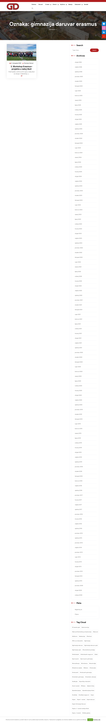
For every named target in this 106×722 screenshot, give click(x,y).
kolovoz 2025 (78, 95)
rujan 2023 (78, 205)
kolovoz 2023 (78, 209)
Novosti (41, 4)
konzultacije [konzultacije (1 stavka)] (76, 663)
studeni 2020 (78, 357)
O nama (47, 4)
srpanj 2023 (78, 214)
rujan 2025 (78, 91)
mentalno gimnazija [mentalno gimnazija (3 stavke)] (78, 677)
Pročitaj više (96, 719)
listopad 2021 (78, 309)
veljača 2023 (78, 238)
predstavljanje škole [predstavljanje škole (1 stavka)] (88, 690)
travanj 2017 (78, 500)
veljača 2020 (78, 400)
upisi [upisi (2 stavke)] (74, 699)
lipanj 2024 (78, 162)
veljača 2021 (78, 343)
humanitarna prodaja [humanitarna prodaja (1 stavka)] (89, 650)
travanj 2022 (78, 281)
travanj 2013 (78, 562)
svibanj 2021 (78, 328)
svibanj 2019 (78, 443)
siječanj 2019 (78, 462)
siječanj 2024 (78, 186)
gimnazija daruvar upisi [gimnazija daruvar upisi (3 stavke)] (91, 645)
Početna (34, 4)
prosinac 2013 (79, 552)
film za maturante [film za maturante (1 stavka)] (78, 641)
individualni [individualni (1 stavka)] (76, 654)
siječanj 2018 (78, 490)
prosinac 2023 (79, 190)
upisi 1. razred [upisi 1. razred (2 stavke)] (81, 699)
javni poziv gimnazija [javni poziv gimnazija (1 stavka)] (87, 659)
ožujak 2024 (78, 176)
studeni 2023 (78, 195)
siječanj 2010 (78, 581)
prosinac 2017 (79, 495)
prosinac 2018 (79, 466)
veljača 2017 (78, 504)
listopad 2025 (79, 86)
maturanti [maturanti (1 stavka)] (75, 672)
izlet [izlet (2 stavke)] (96, 654)
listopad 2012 (78, 576)
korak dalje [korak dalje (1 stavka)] (93, 663)
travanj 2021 (78, 333)
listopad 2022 (78, 257)
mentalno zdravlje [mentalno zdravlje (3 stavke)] (91, 677)
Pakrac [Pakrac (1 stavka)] (83, 686)
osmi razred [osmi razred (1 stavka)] (76, 686)
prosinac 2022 (79, 248)
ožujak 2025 (78, 119)
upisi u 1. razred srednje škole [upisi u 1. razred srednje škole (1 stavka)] (81, 708)
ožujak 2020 (78, 395)
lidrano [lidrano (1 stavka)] (86, 668)
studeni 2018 (78, 471)
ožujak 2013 (78, 566)
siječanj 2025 (78, 129)
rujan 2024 (78, 148)
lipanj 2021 (78, 324)
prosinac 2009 (79, 585)
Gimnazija (52, 29)
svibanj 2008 (78, 595)
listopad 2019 (78, 419)
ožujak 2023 (78, 233)
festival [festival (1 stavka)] (89, 636)
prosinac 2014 (79, 543)
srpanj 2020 (78, 376)
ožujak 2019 (78, 452)
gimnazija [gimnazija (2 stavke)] (87, 641)
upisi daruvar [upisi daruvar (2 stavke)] (91, 699)
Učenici (55, 4)
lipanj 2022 (78, 271)
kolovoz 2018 (78, 481)
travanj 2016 (78, 519)
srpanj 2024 (78, 157)
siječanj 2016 (78, 528)
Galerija (70, 4)
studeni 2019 (78, 414)
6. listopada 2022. (16, 63)
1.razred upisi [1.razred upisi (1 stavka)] (76, 627)
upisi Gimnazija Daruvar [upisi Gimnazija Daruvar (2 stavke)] (79, 704)
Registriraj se (78, 609)
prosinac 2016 (79, 514)
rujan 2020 (78, 366)
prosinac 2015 (79, 533)
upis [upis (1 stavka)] (93, 695)
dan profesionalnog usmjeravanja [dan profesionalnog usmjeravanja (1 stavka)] (82, 632)
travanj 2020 (78, 390)
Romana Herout (29, 63)
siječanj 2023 (78, 243)
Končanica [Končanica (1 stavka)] (85, 663)
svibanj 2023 (78, 224)
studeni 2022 (78, 252)
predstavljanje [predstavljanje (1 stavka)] (77, 690)
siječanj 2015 (78, 538)
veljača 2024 (78, 181)
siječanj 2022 (78, 295)
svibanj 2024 (78, 167)
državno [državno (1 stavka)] (75, 636)
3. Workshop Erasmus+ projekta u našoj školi (21, 67)
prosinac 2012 (79, 571)
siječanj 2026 (78, 71)
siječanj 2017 (78, 509)
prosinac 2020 (79, 352)
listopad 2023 (78, 200)
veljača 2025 (78, 124)
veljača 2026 (78, 67)
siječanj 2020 (78, 405)
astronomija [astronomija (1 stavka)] (85, 627)
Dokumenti (78, 4)
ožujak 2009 (78, 590)
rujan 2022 (78, 262)
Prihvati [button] (90, 719)
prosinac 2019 (79, 409)
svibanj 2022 (78, 276)
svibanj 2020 (78, 385)
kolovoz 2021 (78, 319)
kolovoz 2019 (78, 428)
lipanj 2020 (78, 381)
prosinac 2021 (79, 300)
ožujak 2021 (78, 338)
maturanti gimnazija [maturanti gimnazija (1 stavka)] (86, 672)
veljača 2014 (78, 547)
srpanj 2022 (78, 267)
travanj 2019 (78, 447)
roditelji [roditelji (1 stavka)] (75, 695)
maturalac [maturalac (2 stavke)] (93, 668)
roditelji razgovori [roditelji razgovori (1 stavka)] (84, 695)
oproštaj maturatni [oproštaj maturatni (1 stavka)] (85, 681)
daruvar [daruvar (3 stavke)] (96, 632)
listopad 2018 (78, 476)
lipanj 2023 (78, 219)
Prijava (77, 614)
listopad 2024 (79, 143)
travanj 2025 (78, 114)
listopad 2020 (79, 362)
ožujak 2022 (78, 286)
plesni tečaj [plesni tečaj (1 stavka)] (91, 686)
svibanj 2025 (78, 110)
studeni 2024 (78, 138)
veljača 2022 (78, 290)
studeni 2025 (78, 81)
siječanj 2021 (78, 347)
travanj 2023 (78, 229)
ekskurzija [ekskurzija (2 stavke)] (82, 636)
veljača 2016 (78, 523)
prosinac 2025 (79, 76)
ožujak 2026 (78, 62)
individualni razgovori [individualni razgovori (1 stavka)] (87, 654)
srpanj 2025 (78, 100)
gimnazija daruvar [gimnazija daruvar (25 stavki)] (78, 645)
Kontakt (86, 4)
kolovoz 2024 (78, 152)
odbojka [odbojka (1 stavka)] (75, 681)
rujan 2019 (78, 424)
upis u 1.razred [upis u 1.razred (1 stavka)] (77, 713)
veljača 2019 (78, 457)
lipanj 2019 (78, 438)
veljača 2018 (78, 485)
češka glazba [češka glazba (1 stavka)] (86, 713)
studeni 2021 (78, 305)
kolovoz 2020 (78, 371)
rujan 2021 (78, 314)
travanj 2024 (78, 171)
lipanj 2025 (78, 105)
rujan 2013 (78, 557)
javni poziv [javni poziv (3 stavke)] (76, 659)
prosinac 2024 (79, 133)
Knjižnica (62, 4)
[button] (32, 8)
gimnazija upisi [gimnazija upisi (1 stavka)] (77, 650)
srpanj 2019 (78, 433)
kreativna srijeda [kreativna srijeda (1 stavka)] (77, 668)
